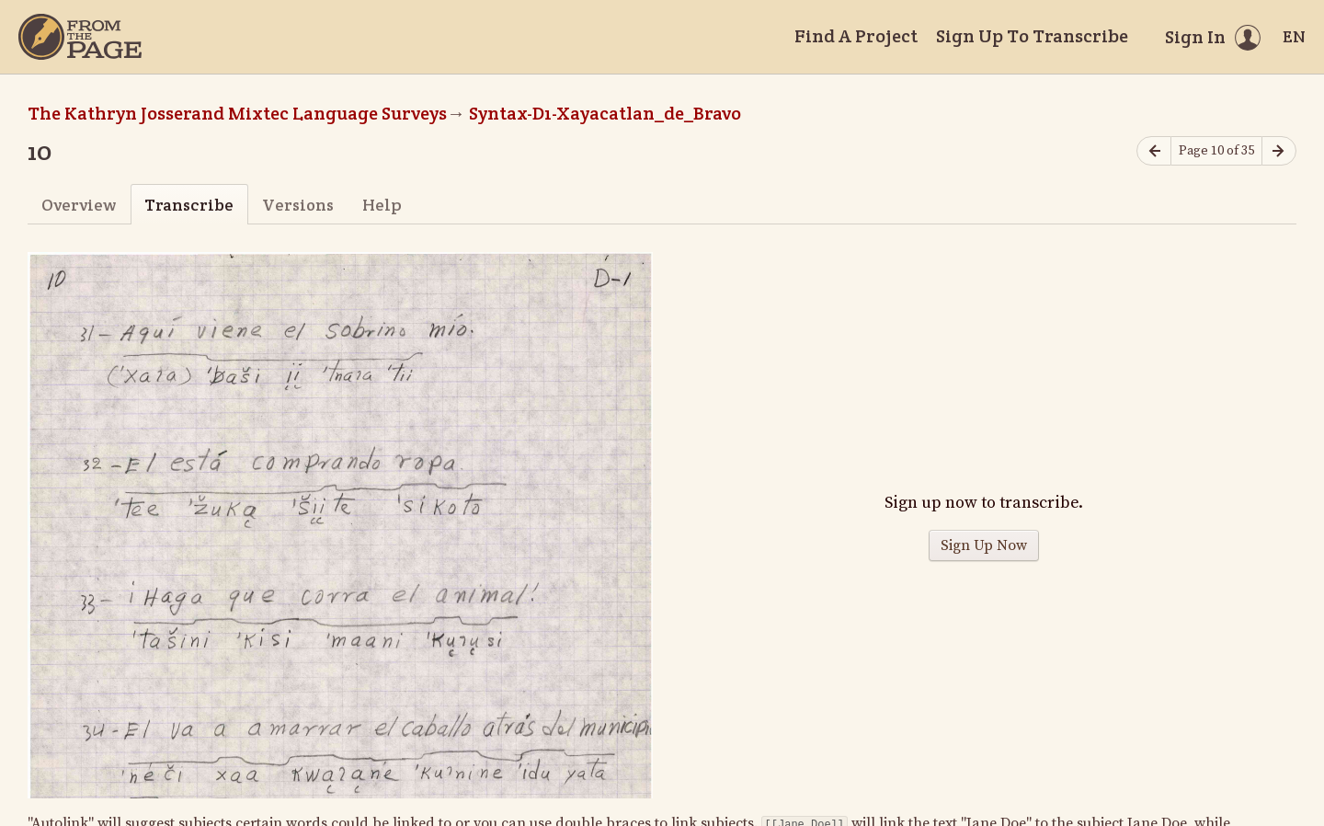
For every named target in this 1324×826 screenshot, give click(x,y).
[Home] (80, 37)
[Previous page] (1153, 151)
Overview (78, 204)
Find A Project (856, 36)
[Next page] (1278, 151)
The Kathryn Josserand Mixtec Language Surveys (237, 113)
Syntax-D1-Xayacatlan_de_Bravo (605, 113)
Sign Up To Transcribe (1032, 36)
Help (382, 204)
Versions (298, 204)
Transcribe (189, 204)
